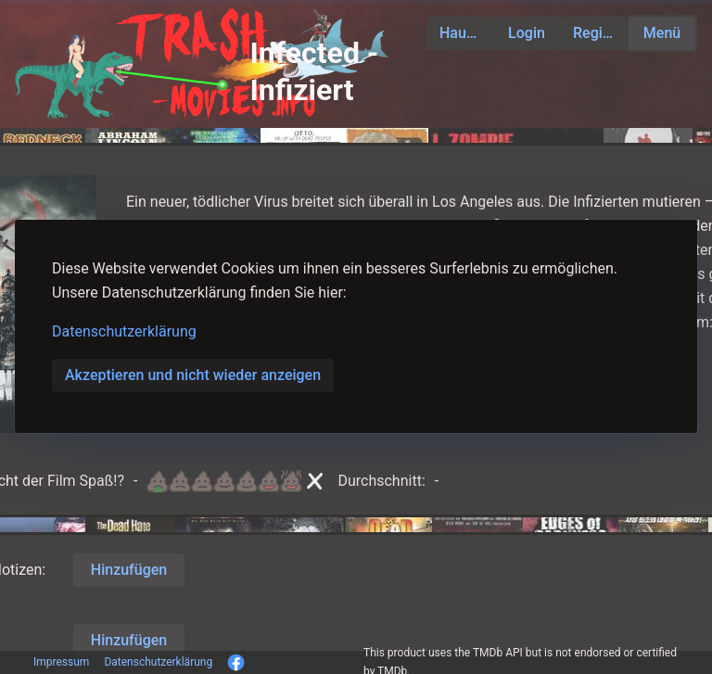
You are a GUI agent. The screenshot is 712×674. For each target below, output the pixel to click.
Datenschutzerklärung (124, 331)
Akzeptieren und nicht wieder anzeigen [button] (193, 375)
